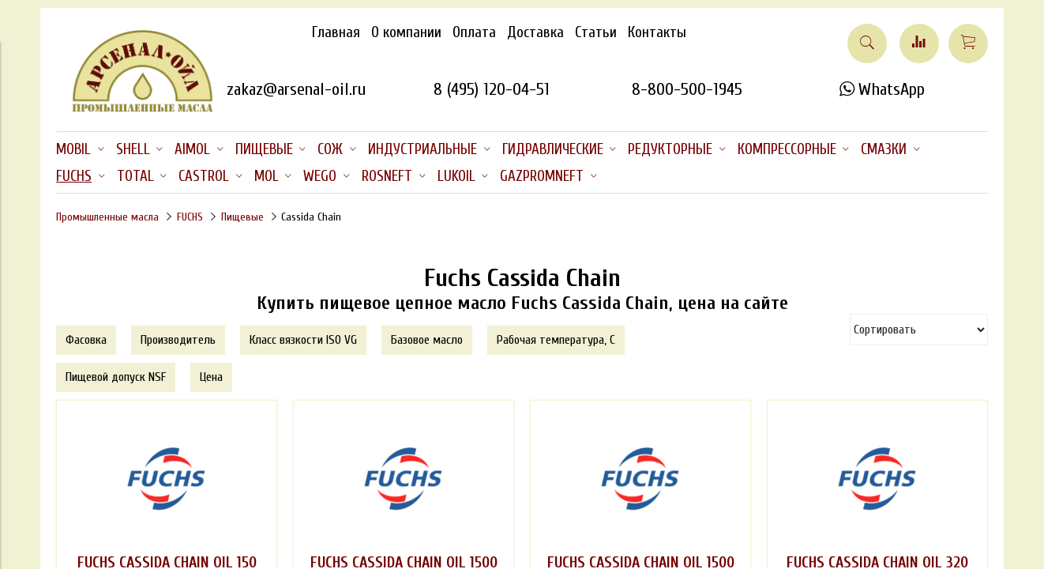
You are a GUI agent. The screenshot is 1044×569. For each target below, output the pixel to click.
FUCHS (190, 217)
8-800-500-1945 (687, 89)
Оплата (474, 32)
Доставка (535, 32)
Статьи (596, 32)
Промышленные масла (107, 217)
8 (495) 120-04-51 (492, 89)
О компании (406, 32)
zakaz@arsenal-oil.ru (296, 89)
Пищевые (242, 217)
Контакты (657, 32)
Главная (336, 32)
